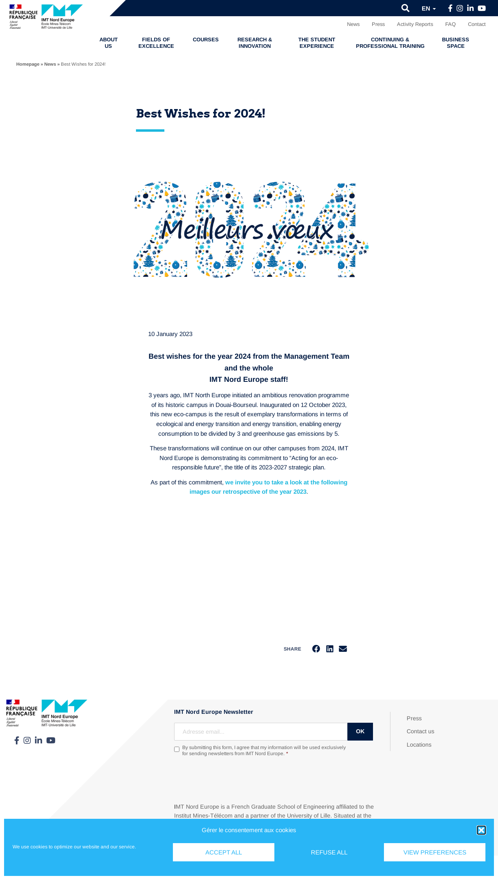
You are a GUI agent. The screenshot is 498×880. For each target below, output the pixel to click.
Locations (419, 745)
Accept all (223, 852)
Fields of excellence (156, 42)
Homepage (27, 64)
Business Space (455, 42)
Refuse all (329, 852)
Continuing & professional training (390, 42)
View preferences (434, 852)
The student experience (316, 42)
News (353, 24)
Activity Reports (415, 24)
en (429, 8)
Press (378, 24)
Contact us (420, 731)
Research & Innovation (254, 42)
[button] (481, 830)
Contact (477, 24)
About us (108, 42)
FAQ (450, 24)
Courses (206, 39)
